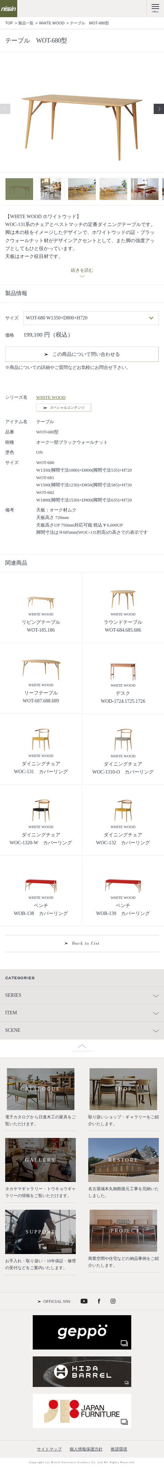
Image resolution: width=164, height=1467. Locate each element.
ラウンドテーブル (123, 622)
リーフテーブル (41, 693)
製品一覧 (25, 23)
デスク (123, 693)
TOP (9, 23)
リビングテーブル (41, 622)
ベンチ (41, 905)
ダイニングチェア (41, 763)
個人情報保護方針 (86, 1449)
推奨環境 (119, 1449)
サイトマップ (49, 1449)
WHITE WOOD (51, 23)
